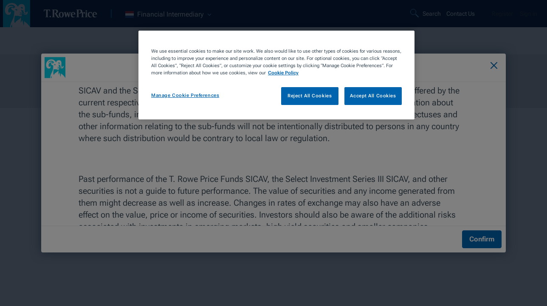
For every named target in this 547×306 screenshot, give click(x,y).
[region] (276, 75)
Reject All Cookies (310, 96)
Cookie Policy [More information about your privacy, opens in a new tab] (283, 73)
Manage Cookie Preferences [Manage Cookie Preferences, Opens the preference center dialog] (185, 95)
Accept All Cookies (373, 96)
